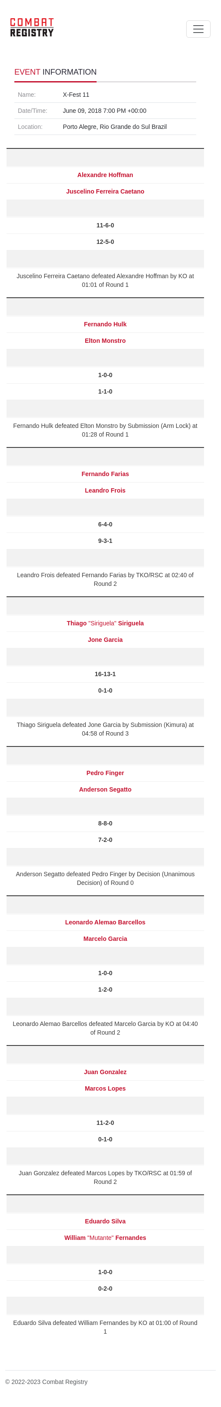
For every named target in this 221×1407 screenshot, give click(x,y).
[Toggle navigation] (198, 29)
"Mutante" (105, 1237)
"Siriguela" (105, 623)
